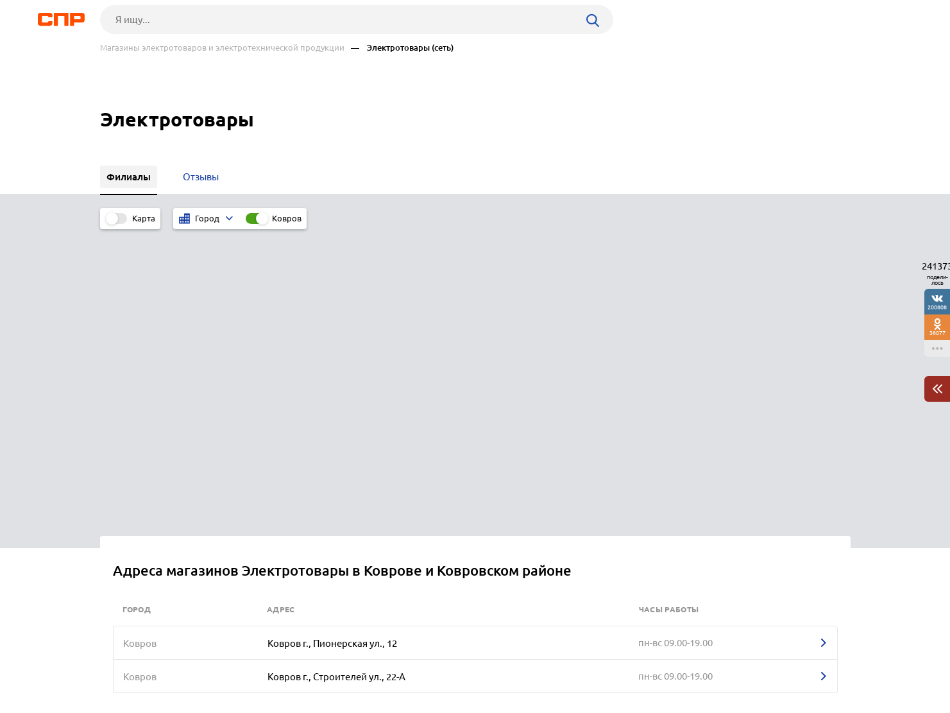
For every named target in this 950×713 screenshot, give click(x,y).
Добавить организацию (793, 665)
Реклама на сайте (294, 665)
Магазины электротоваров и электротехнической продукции (222, 48)
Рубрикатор (124, 665)
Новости (203, 665)
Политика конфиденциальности (272, 703)
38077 (937, 332)
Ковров (286, 218)
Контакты (387, 665)
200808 (937, 307)
